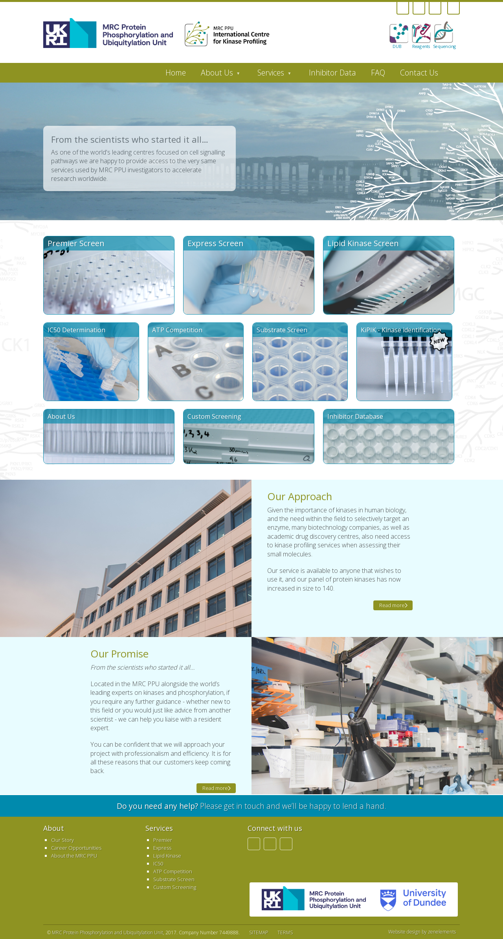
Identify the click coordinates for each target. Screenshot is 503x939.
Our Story (62, 839)
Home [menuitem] (175, 72)
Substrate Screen (174, 879)
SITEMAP (258, 932)
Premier (162, 839)
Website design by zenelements (422, 932)
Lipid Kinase (167, 855)
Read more (392, 605)
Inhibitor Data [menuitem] (332, 72)
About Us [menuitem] (216, 74)
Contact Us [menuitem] (419, 72)
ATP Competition (172, 871)
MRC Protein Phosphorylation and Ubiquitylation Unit (107, 932)
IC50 (158, 863)
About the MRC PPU (74, 855)
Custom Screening (174, 887)
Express (162, 847)
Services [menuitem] (270, 74)
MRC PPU (314, 899)
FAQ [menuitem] (378, 72)
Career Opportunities (76, 847)
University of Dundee (410, 899)
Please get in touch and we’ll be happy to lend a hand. (251, 806)
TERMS (285, 932)
